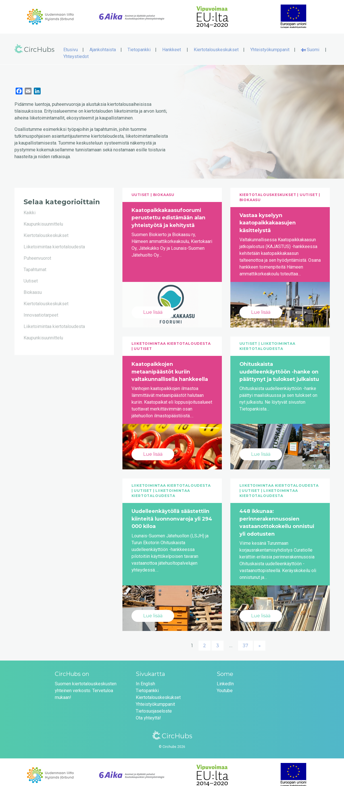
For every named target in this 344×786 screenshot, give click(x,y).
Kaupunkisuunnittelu (43, 218)
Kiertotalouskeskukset (216, 43)
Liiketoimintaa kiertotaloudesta (54, 241)
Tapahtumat (35, 263)
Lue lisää (152, 306)
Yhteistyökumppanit (269, 43)
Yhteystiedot (76, 50)
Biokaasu (33, 286)
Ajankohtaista (102, 43)
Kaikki (30, 206)
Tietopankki (139, 43)
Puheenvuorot (37, 252)
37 (245, 639)
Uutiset (31, 275)
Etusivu (70, 43)
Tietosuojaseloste (154, 705)
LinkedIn (225, 677)
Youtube (225, 684)
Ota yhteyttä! (148, 712)
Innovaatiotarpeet (41, 309)
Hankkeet (171, 43)
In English (145, 677)
